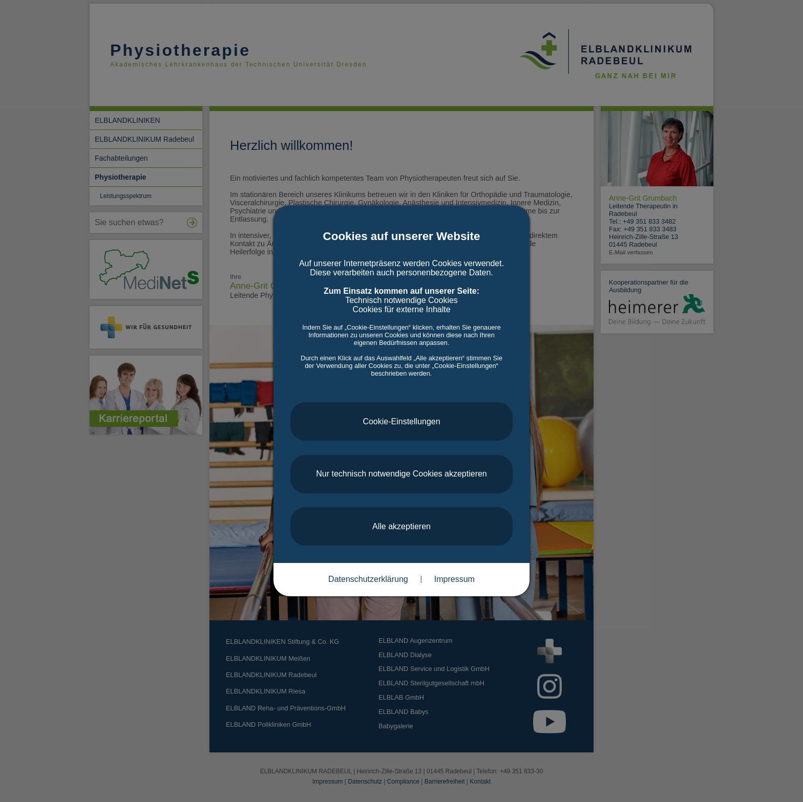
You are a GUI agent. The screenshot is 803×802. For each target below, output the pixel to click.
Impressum (454, 579)
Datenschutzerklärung (368, 579)
